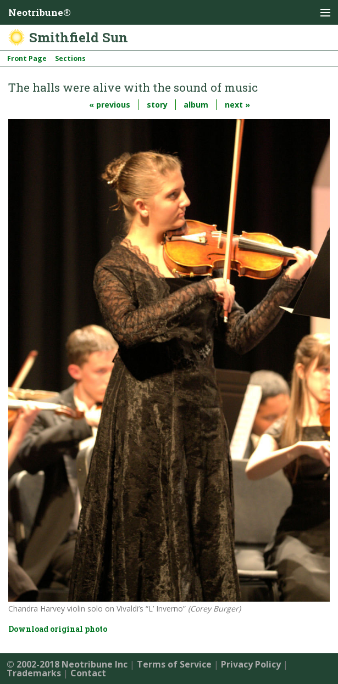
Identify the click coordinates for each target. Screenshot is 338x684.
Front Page (27, 58)
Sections (70, 58)
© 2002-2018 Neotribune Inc (67, 664)
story (157, 104)
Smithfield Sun (78, 37)
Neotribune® (39, 12)
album (196, 104)
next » (237, 104)
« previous (109, 104)
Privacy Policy (251, 664)
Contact (88, 673)
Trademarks (34, 673)
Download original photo (57, 629)
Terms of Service (174, 664)
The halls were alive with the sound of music (133, 87)
